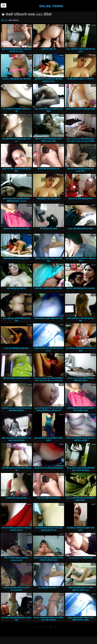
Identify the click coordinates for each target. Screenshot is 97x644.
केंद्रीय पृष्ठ (4, 20)
